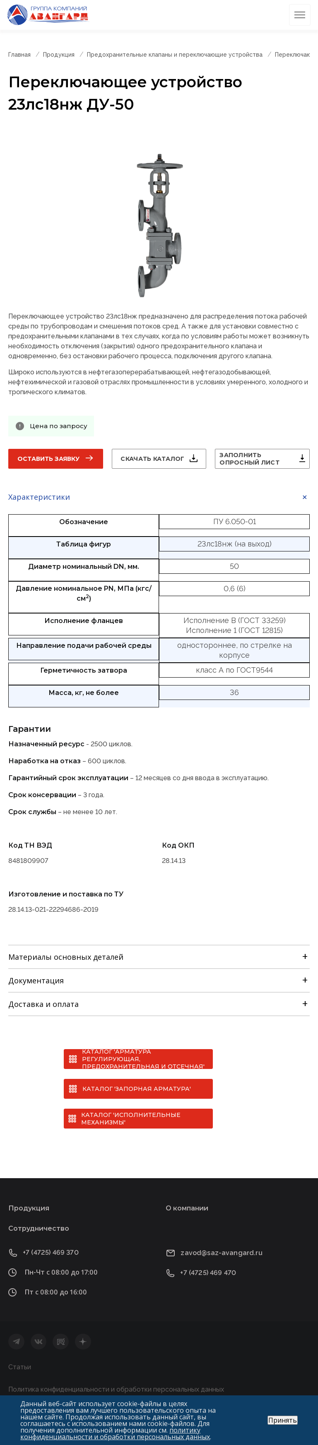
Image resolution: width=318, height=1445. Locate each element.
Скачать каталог (152, 458)
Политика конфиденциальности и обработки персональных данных (116, 1389)
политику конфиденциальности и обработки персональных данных (115, 1433)
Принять (282, 1420)
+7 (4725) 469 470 (208, 1273)
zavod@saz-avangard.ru (221, 1253)
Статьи (19, 1367)
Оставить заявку (48, 458)
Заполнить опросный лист (249, 458)
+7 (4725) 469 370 (51, 1252)
